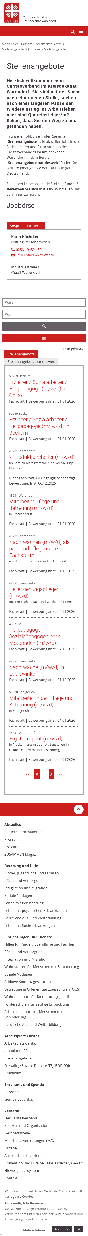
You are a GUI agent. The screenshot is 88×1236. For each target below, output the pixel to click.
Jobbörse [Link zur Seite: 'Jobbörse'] (34, 49)
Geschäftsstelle (17, 1133)
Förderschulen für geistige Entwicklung (36, 1004)
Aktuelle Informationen (23, 831)
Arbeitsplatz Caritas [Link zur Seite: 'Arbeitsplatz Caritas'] (49, 44)
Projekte (11, 846)
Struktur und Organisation (26, 1125)
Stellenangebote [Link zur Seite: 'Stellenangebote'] (13, 49)
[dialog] (45, 1211)
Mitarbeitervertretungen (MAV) (30, 1140)
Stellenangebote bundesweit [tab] (31, 361)
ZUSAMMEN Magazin (21, 854)
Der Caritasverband (20, 1118)
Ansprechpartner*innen (24, 1155)
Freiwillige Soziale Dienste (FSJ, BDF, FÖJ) (37, 1065)
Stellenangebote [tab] (21, 354)
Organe (10, 1148)
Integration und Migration (26, 888)
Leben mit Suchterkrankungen (29, 925)
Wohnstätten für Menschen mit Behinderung (41, 966)
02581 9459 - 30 (29, 249)
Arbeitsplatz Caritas (20, 1043)
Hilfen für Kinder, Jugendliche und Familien (39, 944)
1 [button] (44, 774)
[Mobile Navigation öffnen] (81, 31)
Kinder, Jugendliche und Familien (31, 873)
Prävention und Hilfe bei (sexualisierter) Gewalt (43, 1163)
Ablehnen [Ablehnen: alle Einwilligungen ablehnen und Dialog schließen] (62, 1229)
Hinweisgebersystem (21, 1170)
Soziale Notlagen (18, 895)
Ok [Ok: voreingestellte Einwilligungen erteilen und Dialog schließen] (78, 1229)
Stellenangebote (18, 1058)
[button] (37, 774)
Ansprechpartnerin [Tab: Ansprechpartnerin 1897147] (26, 225)
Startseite (26, 44)
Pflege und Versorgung (23, 880)
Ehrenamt (12, 1091)
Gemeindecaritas (18, 1099)
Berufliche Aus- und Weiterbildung (32, 918)
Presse (10, 839)
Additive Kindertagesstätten (27, 981)
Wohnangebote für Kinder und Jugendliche (40, 996)
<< (28, 774)
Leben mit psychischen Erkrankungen (35, 910)
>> (61, 774)
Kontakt (10, 1178)
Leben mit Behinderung (24, 903)
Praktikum (12, 1073)
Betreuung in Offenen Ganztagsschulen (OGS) (42, 989)
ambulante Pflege (19, 1050)
